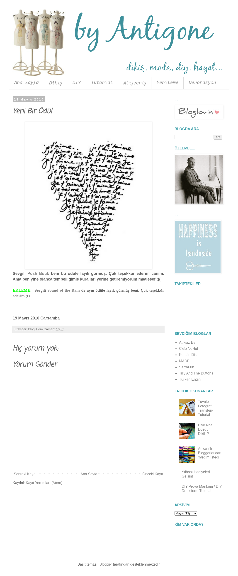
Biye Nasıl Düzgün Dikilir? (206, 429)
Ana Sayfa (26, 82)
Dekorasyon (202, 82)
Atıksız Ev (187, 342)
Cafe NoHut (188, 348)
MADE (184, 361)
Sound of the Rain (63, 290)
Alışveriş (134, 83)
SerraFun (186, 367)
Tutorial (102, 82)
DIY (77, 82)
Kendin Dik (188, 355)
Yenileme (167, 82)
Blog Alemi (36, 329)
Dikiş (55, 83)
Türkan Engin (190, 379)
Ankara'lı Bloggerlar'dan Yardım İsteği (209, 453)
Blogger (106, 564)
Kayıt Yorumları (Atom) (44, 483)
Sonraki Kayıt (24, 474)
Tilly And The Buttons (196, 373)
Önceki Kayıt (152, 474)
